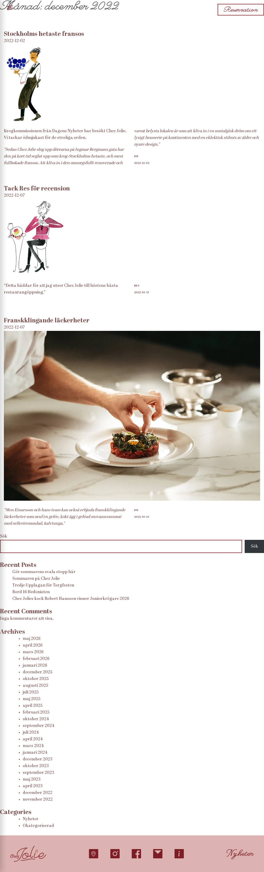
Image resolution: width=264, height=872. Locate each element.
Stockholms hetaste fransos (44, 34)
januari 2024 (35, 752)
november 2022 (38, 799)
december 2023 (37, 759)
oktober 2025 (36, 679)
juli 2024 (31, 732)
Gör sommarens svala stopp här (44, 572)
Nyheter (30, 819)
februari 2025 (36, 712)
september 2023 (38, 772)
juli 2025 (31, 692)
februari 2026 (36, 659)
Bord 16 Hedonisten (31, 592)
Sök (3, 536)
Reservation (241, 9)
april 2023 (33, 786)
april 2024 (33, 739)
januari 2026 (35, 665)
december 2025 (37, 672)
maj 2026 (31, 638)
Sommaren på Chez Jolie (36, 578)
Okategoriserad (38, 826)
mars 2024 (33, 746)
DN (136, 156)
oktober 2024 (36, 719)
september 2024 (38, 726)
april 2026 (33, 645)
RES (136, 285)
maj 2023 (31, 779)
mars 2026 (33, 652)
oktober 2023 (36, 766)
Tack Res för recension (37, 189)
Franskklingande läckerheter (46, 320)
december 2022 (37, 793)
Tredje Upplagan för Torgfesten (43, 585)
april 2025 (33, 705)
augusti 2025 (35, 685)
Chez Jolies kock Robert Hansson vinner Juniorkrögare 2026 (70, 599)
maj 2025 (31, 699)
